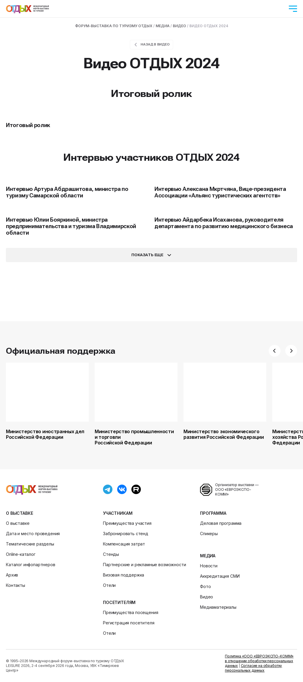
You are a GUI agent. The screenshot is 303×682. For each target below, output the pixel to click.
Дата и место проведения (33, 533)
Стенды (111, 554)
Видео (206, 596)
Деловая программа (220, 523)
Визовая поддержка (123, 574)
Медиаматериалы (218, 607)
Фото (205, 586)
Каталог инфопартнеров (30, 564)
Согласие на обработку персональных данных (253, 668)
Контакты (15, 585)
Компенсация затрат (124, 543)
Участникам (117, 513)
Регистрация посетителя (128, 622)
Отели (109, 585)
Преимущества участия (127, 523)
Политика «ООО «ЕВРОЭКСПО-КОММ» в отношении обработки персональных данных (259, 661)
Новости (208, 565)
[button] (275, 351)
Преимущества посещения (130, 612)
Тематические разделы (30, 543)
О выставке (19, 513)
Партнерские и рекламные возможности (144, 564)
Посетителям (119, 602)
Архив (12, 574)
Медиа (207, 555)
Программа (213, 513)
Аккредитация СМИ (219, 576)
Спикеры (209, 533)
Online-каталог (21, 554)
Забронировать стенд (125, 533)
